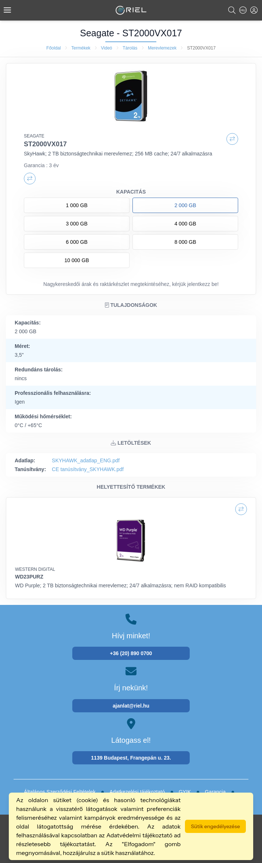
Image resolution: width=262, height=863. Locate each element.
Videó (106, 48)
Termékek (80, 48)
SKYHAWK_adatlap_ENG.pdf (86, 460)
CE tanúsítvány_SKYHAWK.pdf (88, 469)
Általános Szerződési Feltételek (59, 792)
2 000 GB (185, 205)
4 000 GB (185, 224)
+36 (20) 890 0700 (131, 653)
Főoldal (53, 48)
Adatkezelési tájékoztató (137, 792)
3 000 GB (76, 224)
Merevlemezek (162, 48)
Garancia (215, 792)
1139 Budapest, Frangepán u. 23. (131, 758)
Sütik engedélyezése (215, 826)
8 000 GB (185, 242)
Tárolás (130, 48)
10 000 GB (77, 260)
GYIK (185, 792)
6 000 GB (76, 242)
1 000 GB (76, 205)
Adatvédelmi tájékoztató (139, 835)
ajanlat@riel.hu (131, 706)
